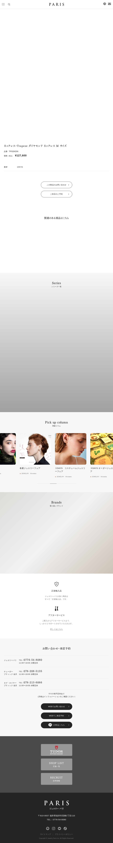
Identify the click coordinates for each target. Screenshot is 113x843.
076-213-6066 (33, 682)
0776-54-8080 (33, 660)
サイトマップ (45, 834)
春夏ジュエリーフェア (51, 468)
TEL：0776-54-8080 (56, 819)
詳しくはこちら (56, 629)
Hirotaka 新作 (11, 468)
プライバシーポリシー (64, 834)
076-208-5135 (33, 671)
